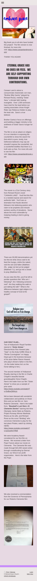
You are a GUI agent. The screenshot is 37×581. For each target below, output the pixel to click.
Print (6, 572)
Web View (30, 574)
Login (31, 572)
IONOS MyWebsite (10, 576)
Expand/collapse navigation (18, 2)
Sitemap (12, 572)
